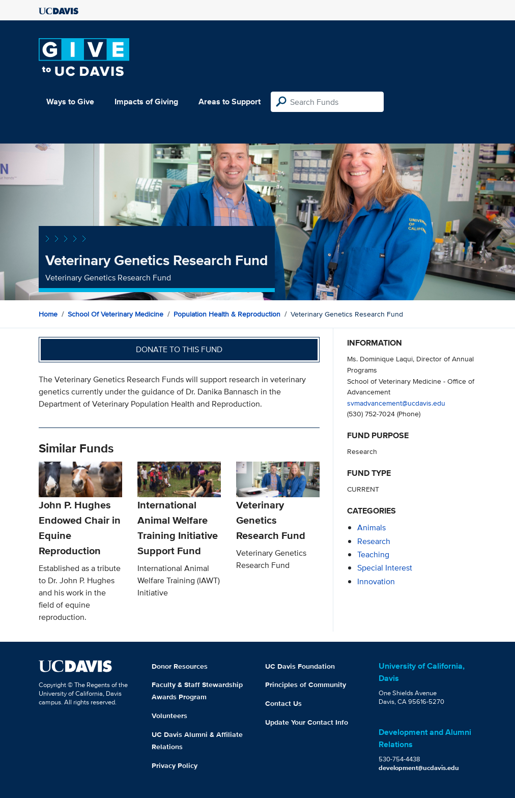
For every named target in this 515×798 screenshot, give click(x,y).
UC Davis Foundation (300, 666)
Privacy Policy (174, 765)
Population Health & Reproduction (227, 314)
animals (371, 527)
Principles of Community (305, 684)
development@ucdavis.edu (419, 768)
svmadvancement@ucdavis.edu (396, 402)
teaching (373, 554)
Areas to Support (229, 101)
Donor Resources (180, 666)
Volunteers (169, 715)
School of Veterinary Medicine (115, 314)
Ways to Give (70, 101)
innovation (376, 581)
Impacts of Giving (146, 101)
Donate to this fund (179, 349)
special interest (384, 568)
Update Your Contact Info (306, 722)
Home (48, 314)
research (373, 541)
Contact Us (283, 703)
